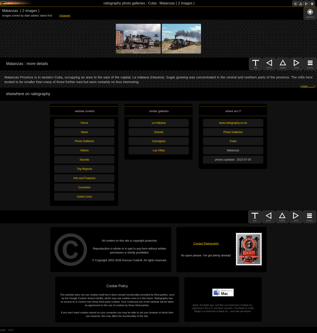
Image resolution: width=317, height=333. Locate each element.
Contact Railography (206, 243)
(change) (64, 15)
